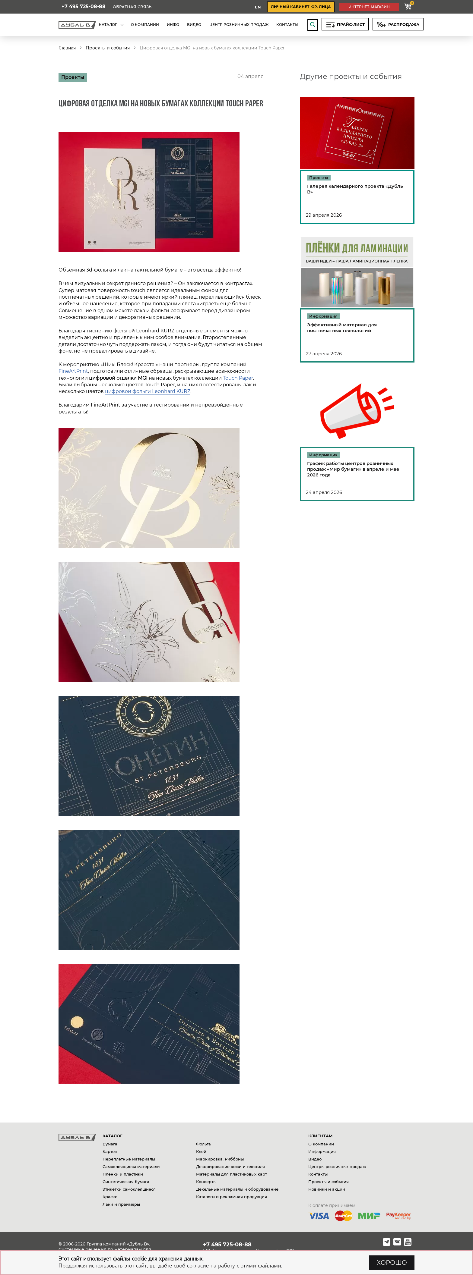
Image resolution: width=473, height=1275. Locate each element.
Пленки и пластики (123, 1174)
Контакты (318, 1174)
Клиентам (320, 1135)
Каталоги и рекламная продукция (231, 1196)
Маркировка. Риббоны (220, 1159)
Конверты (206, 1181)
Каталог (112, 1135)
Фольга (203, 1144)
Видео (315, 1159)
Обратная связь (132, 7)
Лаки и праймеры (121, 1204)
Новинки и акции (326, 1189)
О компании (321, 1144)
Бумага (110, 1144)
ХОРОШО (392, 1262)
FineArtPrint (73, 371)
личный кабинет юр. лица (301, 7)
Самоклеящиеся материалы (131, 1166)
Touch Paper (238, 378)
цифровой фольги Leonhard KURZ (147, 391)
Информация (322, 1151)
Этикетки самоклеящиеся (129, 1189)
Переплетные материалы (129, 1159)
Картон (110, 1151)
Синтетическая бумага (126, 1181)
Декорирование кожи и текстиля (230, 1166)
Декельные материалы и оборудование (237, 1189)
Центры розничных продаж (337, 1166)
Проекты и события (108, 48)
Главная (67, 48)
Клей (201, 1151)
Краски (110, 1196)
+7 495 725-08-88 (84, 6)
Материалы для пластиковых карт (231, 1174)
